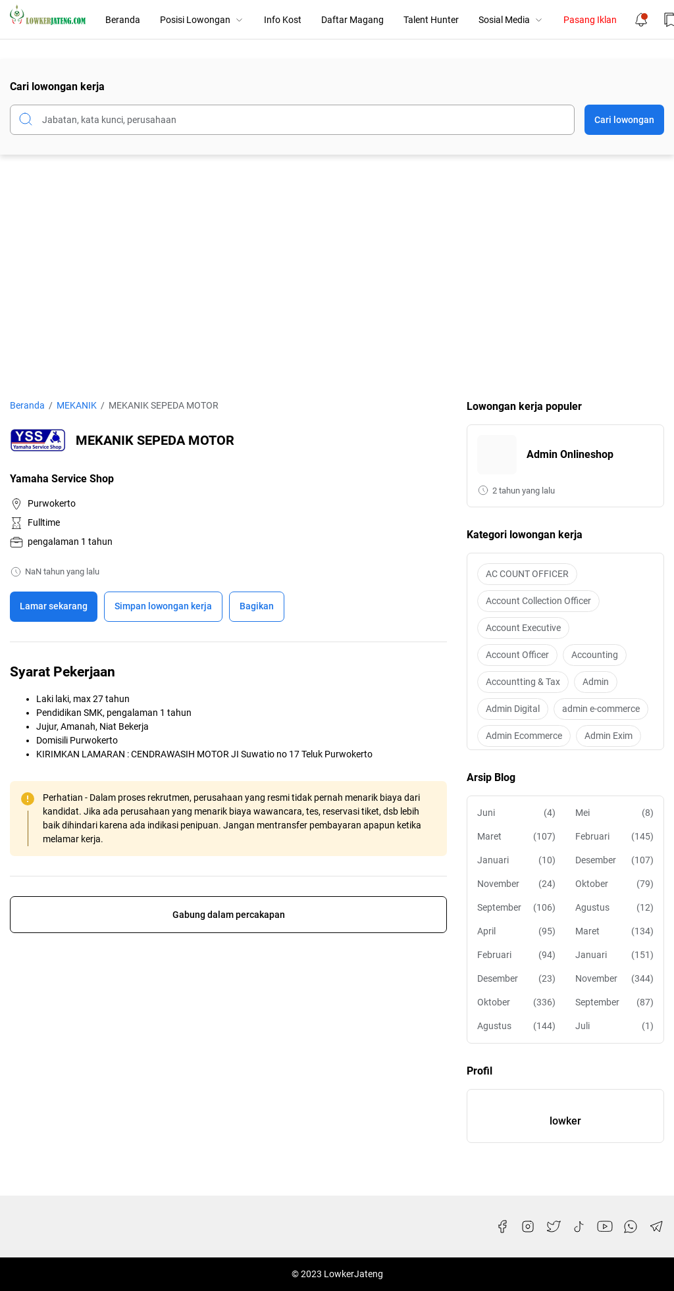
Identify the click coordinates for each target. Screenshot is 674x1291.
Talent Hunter (431, 19)
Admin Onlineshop (570, 454)
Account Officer (517, 654)
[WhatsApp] (630, 1226)
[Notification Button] (641, 19)
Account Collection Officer (538, 600)
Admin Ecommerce (524, 735)
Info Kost (282, 19)
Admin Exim (608, 735)
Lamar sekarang (54, 606)
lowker (565, 1121)
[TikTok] (579, 1226)
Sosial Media (511, 19)
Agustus (614, 908)
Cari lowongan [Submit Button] (624, 119)
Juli (614, 1026)
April (516, 931)
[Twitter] (553, 1226)
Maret (516, 837)
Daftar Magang (352, 19)
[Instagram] (528, 1226)
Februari (614, 837)
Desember (614, 860)
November (516, 884)
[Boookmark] (163, 607)
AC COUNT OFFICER (527, 574)
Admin (596, 681)
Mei (614, 813)
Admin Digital (513, 708)
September (516, 908)
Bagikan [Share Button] (257, 606)
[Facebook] (502, 1226)
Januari (516, 860)
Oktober (614, 884)
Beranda (122, 19)
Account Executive (523, 627)
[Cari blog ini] (292, 120)
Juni (516, 813)
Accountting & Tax (523, 681)
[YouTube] (605, 1226)
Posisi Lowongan (202, 19)
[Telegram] (656, 1226)
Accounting (594, 654)
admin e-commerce (601, 708)
